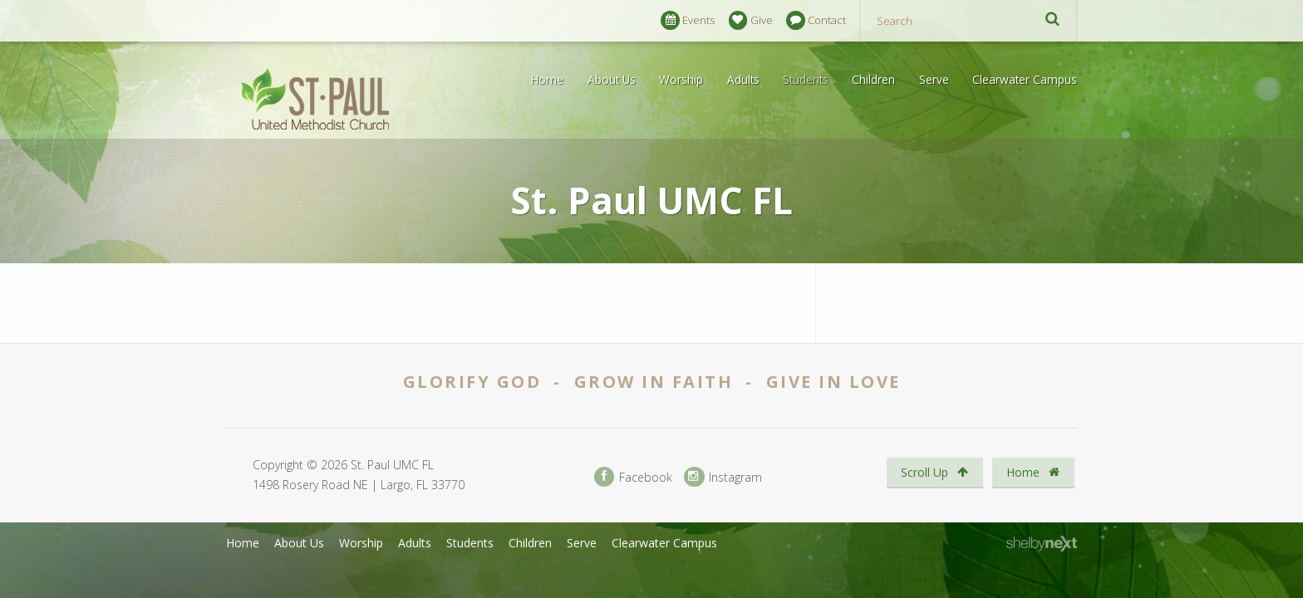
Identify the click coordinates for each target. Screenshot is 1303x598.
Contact (816, 20)
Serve (934, 79)
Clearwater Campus (1024, 79)
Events (688, 20)
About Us (612, 79)
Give (751, 20)
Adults (743, 79)
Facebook (633, 477)
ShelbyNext (1041, 544)
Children (873, 79)
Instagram (723, 477)
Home (547, 79)
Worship (681, 79)
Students (806, 79)
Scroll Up (934, 472)
